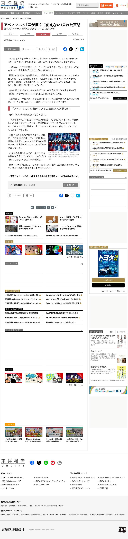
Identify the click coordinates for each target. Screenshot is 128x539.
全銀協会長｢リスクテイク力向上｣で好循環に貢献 (22, 295)
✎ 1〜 (11, 34)
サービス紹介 (5, 514)
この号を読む (108, 280)
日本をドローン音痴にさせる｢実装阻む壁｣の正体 (62, 303)
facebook (32, 463)
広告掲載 (15, 514)
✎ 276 (27, 34)
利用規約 (109, 514)
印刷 (43, 49)
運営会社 (4, 505)
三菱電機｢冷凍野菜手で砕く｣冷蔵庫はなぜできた (22, 303)
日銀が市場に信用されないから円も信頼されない (22, 322)
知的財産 (63, 514)
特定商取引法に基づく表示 (78, 514)
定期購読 (108, 285)
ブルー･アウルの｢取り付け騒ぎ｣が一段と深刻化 (62, 299)
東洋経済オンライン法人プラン (83, 477)
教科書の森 (104, 488)
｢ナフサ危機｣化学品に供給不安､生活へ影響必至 (62, 318)
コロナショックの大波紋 (22, 18)
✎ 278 (59, 34)
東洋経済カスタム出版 (108, 485)
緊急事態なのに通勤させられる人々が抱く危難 (62, 235)
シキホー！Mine (8, 488)
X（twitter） (39, 463)
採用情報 (12, 505)
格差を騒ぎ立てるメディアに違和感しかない (61, 322)
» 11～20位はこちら (120, 170)
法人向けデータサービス (81, 481)
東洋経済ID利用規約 (97, 514)
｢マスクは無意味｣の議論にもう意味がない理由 (21, 235)
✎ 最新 (75, 34)
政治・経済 (5, 18)
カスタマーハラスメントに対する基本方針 (48, 505)
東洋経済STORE (42, 477)
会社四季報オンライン (10, 485)
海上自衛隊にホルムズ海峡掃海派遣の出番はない (22, 318)
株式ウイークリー (42, 485)
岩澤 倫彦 (18, 185)
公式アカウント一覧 (25, 505)
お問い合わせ (119, 514)
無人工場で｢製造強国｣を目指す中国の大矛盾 (61, 313)
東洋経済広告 (77, 485)
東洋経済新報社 (13, 529)
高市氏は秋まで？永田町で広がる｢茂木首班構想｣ (22, 313)
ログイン (122, 5)
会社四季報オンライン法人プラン (112, 477)
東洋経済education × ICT (11, 481)
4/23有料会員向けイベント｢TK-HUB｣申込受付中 (54, 4)
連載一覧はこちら (76, 385)
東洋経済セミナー (106, 481)
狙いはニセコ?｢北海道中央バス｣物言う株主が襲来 (63, 295)
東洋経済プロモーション (81, 488)
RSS (59, 463)
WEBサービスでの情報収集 (30, 514)
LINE (46, 463)
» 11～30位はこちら (120, 98)
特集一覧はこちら (76, 257)
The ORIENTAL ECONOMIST (13, 477)
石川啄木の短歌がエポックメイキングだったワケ (22, 299)
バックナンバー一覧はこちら (114, 291)
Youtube (53, 463)
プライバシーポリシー (50, 514)
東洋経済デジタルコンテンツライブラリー (51, 481)
